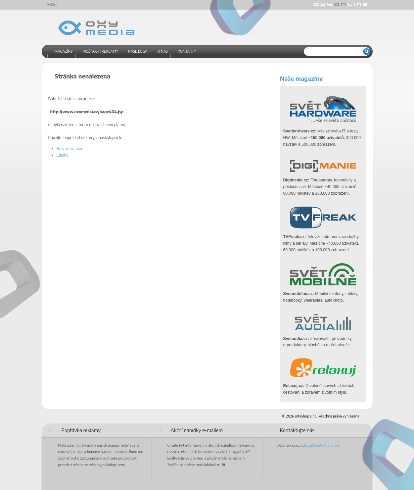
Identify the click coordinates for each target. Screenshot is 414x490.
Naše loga (138, 51)
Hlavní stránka (69, 148)
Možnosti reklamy (100, 51)
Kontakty (187, 51)
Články (63, 155)
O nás (162, 51)
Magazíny (64, 51)
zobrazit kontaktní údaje (319, 445)
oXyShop (52, 5)
